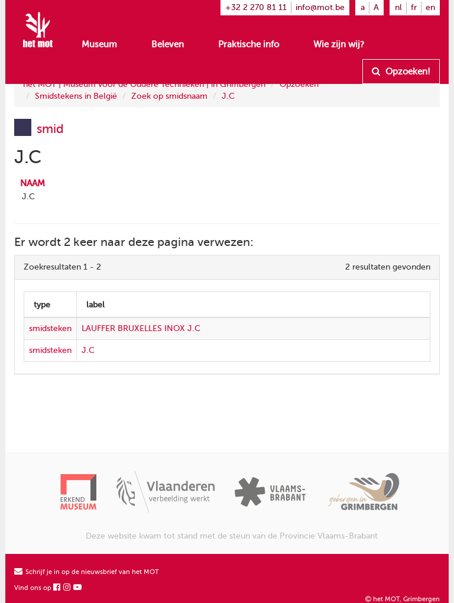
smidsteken (50, 328)
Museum (99, 44)
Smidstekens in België (76, 96)
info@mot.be (320, 7)
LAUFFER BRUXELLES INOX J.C (141, 328)
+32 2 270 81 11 (256, 7)
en (430, 7)
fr (414, 7)
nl (398, 7)
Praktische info (248, 44)
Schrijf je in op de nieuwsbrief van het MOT (86, 572)
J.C (228, 96)
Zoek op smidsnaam (169, 96)
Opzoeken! (401, 71)
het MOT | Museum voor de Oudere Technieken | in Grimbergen (144, 84)
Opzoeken (299, 84)
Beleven (167, 44)
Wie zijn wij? (338, 44)
